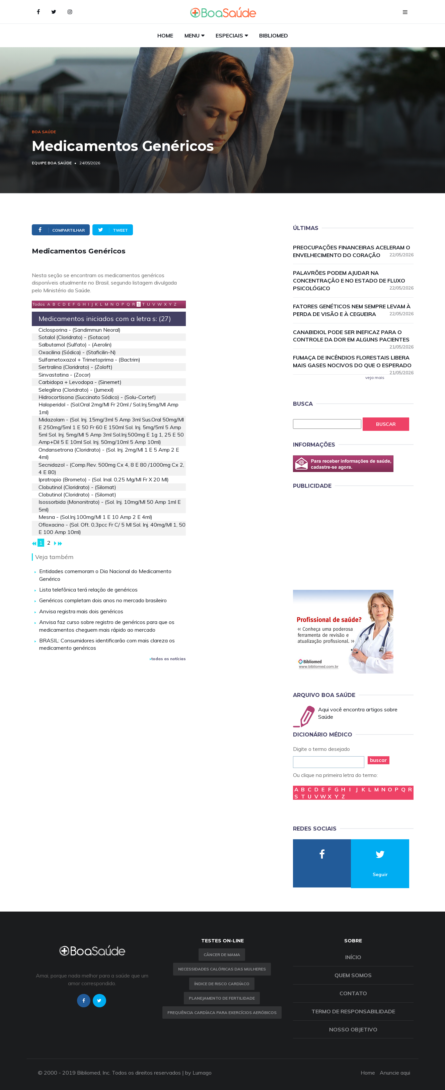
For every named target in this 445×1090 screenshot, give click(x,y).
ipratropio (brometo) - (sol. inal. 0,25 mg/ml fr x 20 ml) (104, 479)
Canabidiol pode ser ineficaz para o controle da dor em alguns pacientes (353, 336)
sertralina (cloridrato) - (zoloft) (76, 367)
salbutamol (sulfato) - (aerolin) (75, 344)
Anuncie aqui (395, 1072)
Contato (353, 993)
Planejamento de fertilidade (222, 998)
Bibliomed (273, 35)
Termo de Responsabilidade (353, 1011)
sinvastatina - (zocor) (65, 374)
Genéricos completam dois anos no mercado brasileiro (103, 600)
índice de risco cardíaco (221, 983)
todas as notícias (168, 658)
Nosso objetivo (353, 1029)
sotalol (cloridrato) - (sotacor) (74, 337)
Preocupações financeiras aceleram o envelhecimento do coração (353, 251)
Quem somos (353, 975)
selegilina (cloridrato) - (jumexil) (76, 389)
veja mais (374, 377)
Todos (38, 304)
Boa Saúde (44, 131)
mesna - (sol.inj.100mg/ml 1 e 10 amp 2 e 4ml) (95, 517)
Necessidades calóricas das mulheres (222, 968)
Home (165, 35)
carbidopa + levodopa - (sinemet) (80, 382)
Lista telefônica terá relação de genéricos (88, 589)
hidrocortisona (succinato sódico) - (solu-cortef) (97, 397)
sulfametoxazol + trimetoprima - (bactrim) (89, 359)
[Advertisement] (343, 538)
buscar (378, 760)
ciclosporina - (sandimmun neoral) (80, 329)
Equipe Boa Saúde (52, 162)
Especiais (229, 35)
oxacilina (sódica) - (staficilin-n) (77, 352)
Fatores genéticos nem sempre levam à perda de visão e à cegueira (353, 310)
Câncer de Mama (222, 954)
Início (353, 957)
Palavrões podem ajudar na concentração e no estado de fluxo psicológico (353, 280)
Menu (192, 35)
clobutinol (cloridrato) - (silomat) (77, 487)
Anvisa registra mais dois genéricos (81, 611)
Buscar (386, 424)
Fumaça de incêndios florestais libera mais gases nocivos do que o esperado (353, 361)
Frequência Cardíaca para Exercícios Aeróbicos (222, 1012)
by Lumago (198, 1072)
